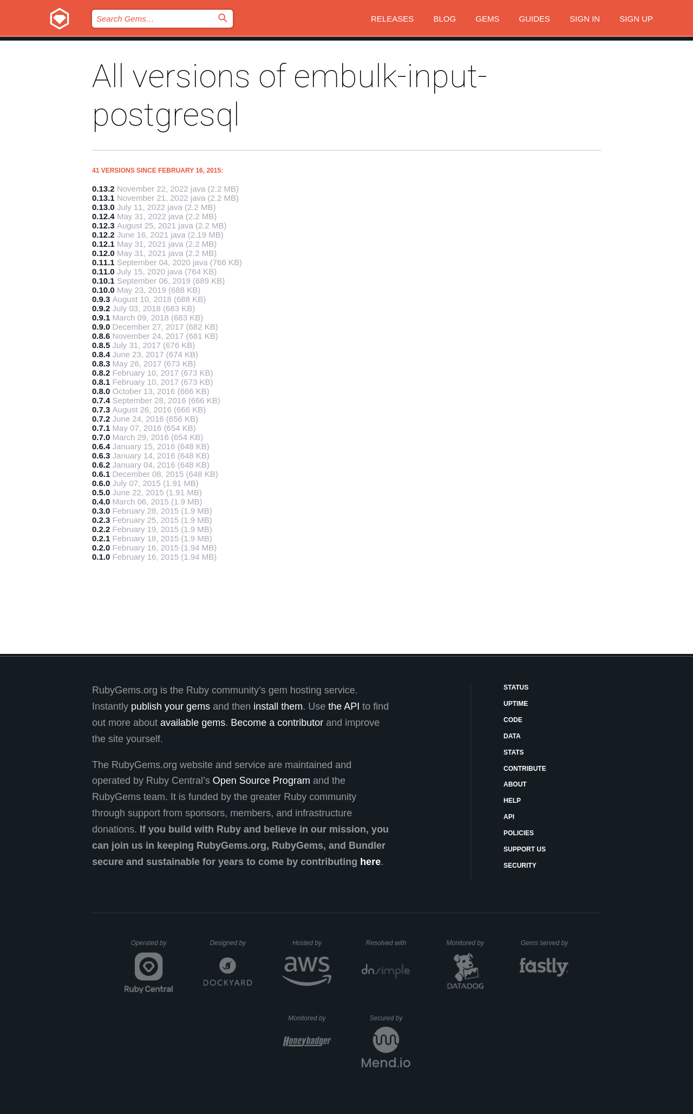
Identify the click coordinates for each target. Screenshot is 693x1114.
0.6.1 (101, 474)
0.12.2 (103, 234)
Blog (444, 18)
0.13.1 (103, 197)
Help (512, 800)
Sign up (636, 18)
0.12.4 (103, 216)
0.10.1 (103, 280)
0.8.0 (101, 391)
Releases (392, 18)
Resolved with (388, 943)
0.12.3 (103, 225)
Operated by (152, 946)
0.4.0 (101, 501)
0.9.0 (101, 326)
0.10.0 (103, 289)
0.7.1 (101, 428)
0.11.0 (103, 271)
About (515, 784)
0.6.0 (101, 483)
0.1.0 (101, 556)
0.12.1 (103, 243)
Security (520, 865)
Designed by (231, 943)
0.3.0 (101, 510)
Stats (514, 752)
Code (513, 720)
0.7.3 (101, 409)
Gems (487, 18)
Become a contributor (277, 722)
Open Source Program (261, 780)
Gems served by (545, 943)
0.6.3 (101, 455)
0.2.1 (101, 538)
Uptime (516, 703)
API (509, 817)
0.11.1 (103, 262)
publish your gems (170, 706)
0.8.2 (101, 372)
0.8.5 (101, 345)
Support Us (525, 849)
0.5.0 (101, 492)
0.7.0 (101, 437)
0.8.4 (101, 354)
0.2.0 (101, 547)
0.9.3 (101, 299)
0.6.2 (101, 464)
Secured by (390, 1018)
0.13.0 (103, 207)
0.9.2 (101, 308)
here (370, 861)
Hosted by (311, 943)
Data (512, 736)
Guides (535, 18)
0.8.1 (101, 381)
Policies (519, 833)
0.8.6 (101, 335)
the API (343, 706)
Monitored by (468, 943)
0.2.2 (101, 529)
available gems (192, 722)
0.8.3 (101, 363)
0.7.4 (101, 400)
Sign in (585, 18)
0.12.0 (103, 253)
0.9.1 (101, 317)
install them (278, 706)
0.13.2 (103, 188)
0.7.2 (101, 418)
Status (516, 687)
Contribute (525, 768)
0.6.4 (101, 446)
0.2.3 (101, 520)
